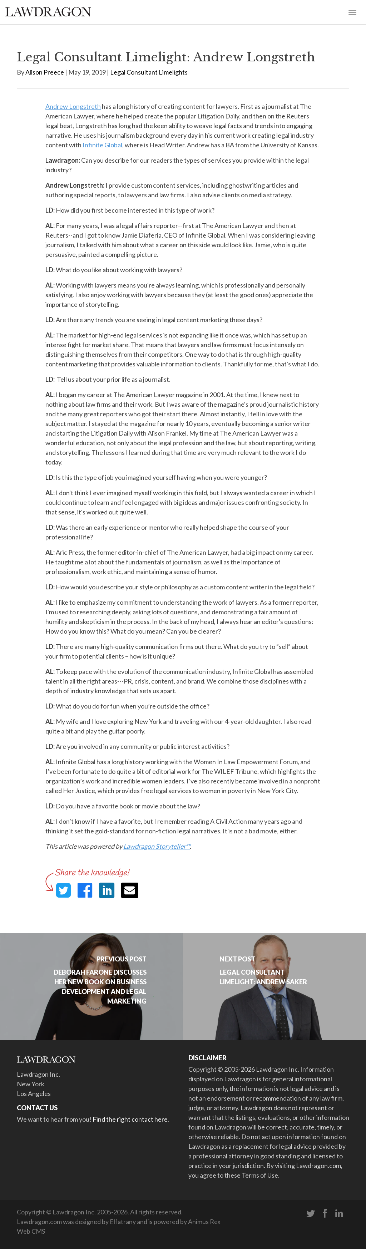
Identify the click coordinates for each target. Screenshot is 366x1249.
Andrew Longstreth (73, 106)
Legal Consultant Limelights (149, 72)
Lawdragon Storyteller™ (156, 846)
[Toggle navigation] (352, 11)
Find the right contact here (130, 1119)
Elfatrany (123, 1221)
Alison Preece (44, 72)
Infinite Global (102, 145)
